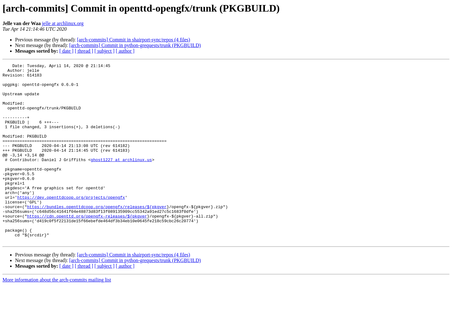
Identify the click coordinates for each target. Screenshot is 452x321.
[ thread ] (84, 51)
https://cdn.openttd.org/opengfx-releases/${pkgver (87, 247)
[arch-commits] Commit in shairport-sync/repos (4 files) (133, 39)
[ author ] (125, 51)
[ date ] (66, 51)
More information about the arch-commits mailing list (57, 315)
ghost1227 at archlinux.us (121, 179)
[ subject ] (104, 51)
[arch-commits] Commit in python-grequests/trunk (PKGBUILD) (135, 45)
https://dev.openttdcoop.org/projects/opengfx (71, 224)
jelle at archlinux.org (63, 23)
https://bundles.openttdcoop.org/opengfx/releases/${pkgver (97, 236)
